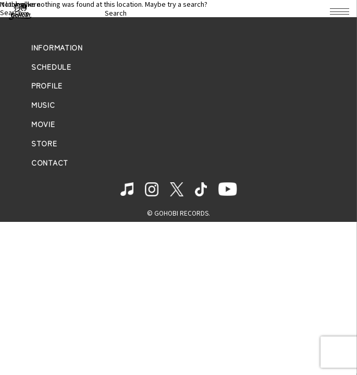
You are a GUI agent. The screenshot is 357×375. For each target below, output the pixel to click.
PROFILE (47, 85)
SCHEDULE (51, 67)
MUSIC (43, 105)
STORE (44, 143)
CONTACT (49, 162)
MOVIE (43, 124)
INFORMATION (57, 47)
